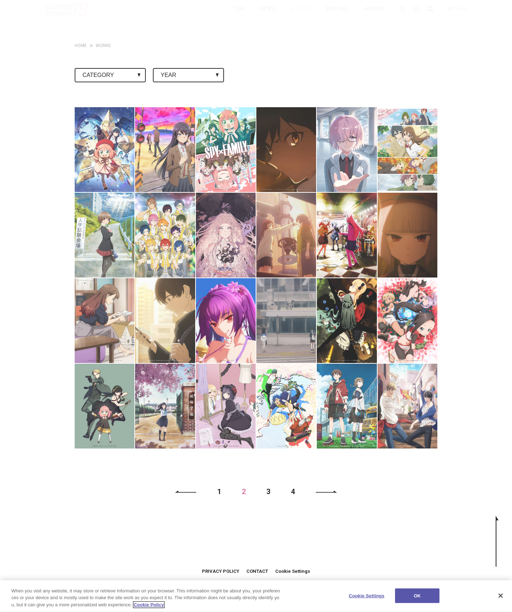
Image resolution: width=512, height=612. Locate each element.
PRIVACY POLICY (220, 571)
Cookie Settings (292, 571)
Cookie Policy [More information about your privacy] (149, 609)
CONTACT (257, 571)
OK (417, 599)
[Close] (500, 599)
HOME (81, 45)
